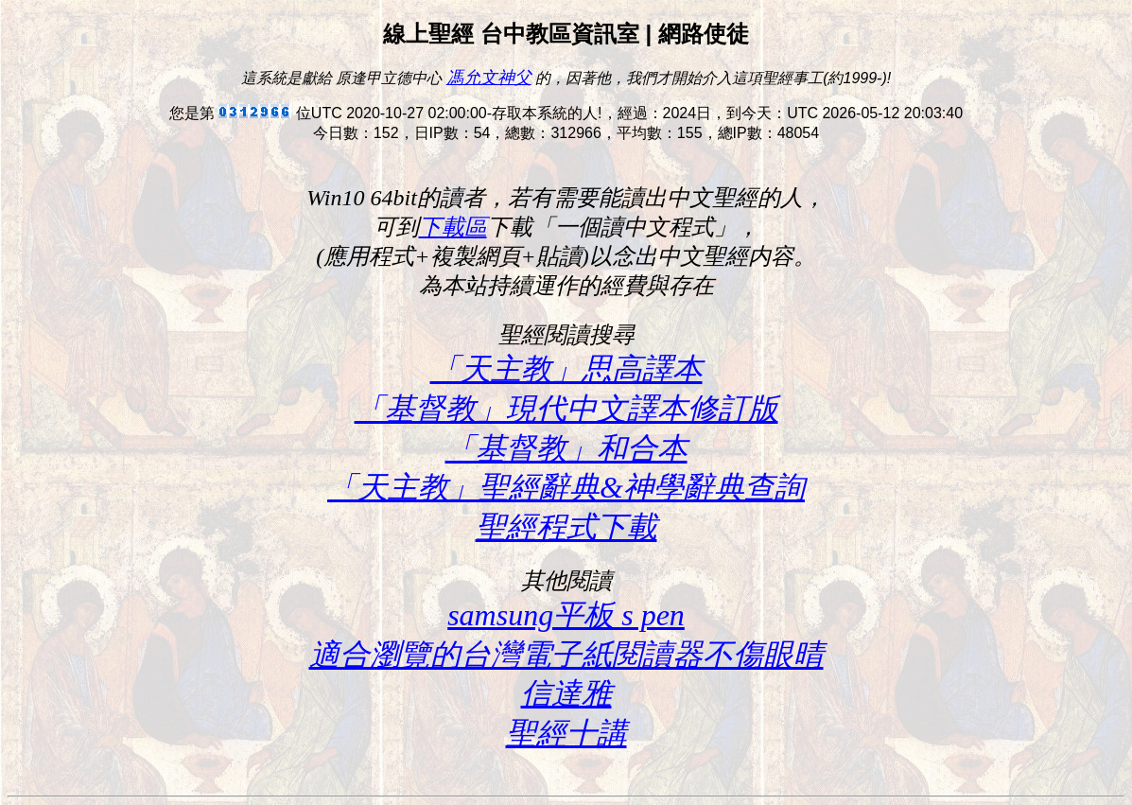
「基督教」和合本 (566, 448)
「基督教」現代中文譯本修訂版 (566, 409)
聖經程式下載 (566, 527)
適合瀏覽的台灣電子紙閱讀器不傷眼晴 (566, 655)
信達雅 (566, 693)
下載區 (453, 227)
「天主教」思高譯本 (566, 369)
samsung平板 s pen (566, 615)
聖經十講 (566, 733)
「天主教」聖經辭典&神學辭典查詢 (566, 487)
